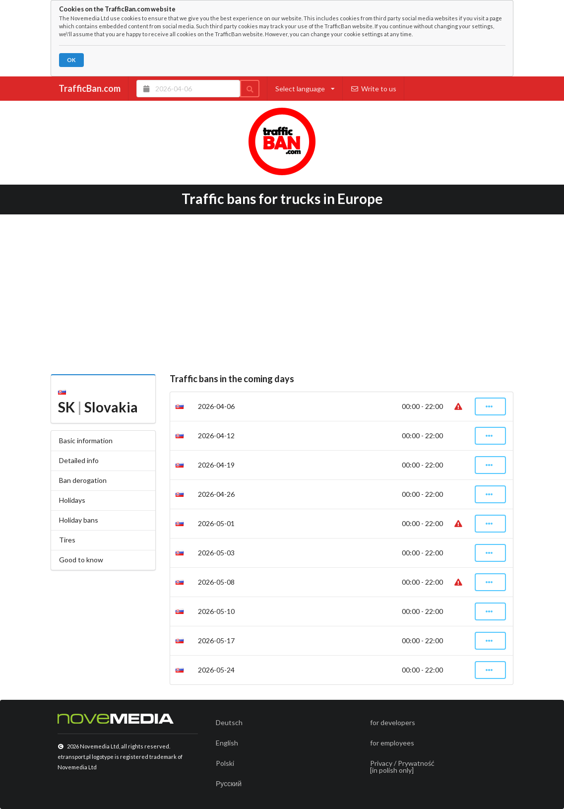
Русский (229, 783)
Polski (225, 763)
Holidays (72, 500)
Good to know (81, 559)
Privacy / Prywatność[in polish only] (402, 766)
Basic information (86, 440)
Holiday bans (78, 520)
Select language (305, 88)
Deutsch (229, 722)
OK (71, 60)
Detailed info (79, 460)
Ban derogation (83, 480)
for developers (392, 722)
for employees (392, 743)
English (227, 743)
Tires (67, 540)
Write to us (374, 88)
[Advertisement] (282, 290)
